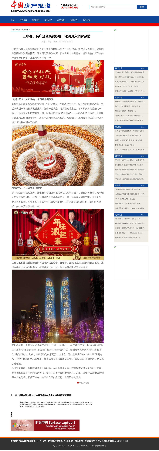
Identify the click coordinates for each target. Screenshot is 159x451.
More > (143, 68)
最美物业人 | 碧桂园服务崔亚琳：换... (128, 237)
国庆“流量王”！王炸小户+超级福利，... (129, 116)
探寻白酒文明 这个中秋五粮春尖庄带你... (129, 165)
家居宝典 (73, 20)
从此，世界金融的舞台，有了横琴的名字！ (130, 150)
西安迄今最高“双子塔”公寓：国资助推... (129, 140)
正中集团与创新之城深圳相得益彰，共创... (130, 91)
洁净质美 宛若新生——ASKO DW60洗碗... (130, 208)
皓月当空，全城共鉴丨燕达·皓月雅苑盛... (129, 77)
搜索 (142, 7)
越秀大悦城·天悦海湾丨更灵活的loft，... (129, 106)
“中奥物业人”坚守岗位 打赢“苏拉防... (128, 219)
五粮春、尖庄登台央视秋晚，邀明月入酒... (130, 160)
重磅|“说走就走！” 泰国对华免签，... (128, 86)
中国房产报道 (15, 30)
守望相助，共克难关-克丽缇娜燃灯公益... (129, 179)
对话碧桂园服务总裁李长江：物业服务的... (130, 228)
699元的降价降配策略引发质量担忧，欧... (130, 189)
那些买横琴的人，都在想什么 (125, 111)
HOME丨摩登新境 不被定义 (125, 199)
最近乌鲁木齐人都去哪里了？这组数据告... (130, 169)
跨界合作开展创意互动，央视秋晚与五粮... (130, 131)
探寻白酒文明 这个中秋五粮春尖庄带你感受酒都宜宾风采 (45, 395)
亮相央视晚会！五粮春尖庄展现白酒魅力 (129, 174)
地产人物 (86, 20)
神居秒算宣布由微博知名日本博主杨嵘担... (130, 223)
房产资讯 (23, 20)
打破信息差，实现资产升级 (124, 145)
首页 (12, 20)
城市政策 (61, 20)
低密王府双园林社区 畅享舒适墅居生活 (129, 120)
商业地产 (48, 20)
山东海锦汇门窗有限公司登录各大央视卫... (130, 194)
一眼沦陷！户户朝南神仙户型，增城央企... (130, 101)
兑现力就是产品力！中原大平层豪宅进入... (130, 82)
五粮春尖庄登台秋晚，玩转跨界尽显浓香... (130, 72)
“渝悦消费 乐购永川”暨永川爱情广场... (128, 135)
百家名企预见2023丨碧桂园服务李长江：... (130, 233)
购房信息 (36, 20)
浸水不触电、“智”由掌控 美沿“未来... (128, 203)
